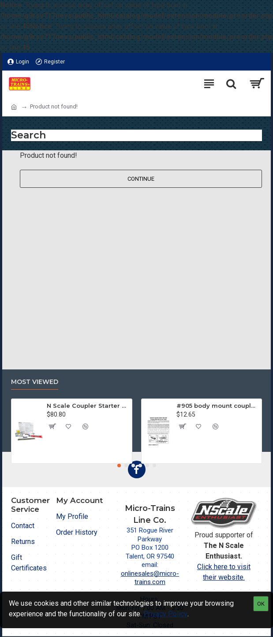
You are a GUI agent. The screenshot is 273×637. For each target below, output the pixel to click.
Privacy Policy (165, 614)
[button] (119, 465)
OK (261, 603)
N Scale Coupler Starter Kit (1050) (88, 405)
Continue (140, 178)
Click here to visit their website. (224, 571)
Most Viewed (34, 382)
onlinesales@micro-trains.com (150, 578)
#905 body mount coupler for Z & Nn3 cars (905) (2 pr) (217, 405)
